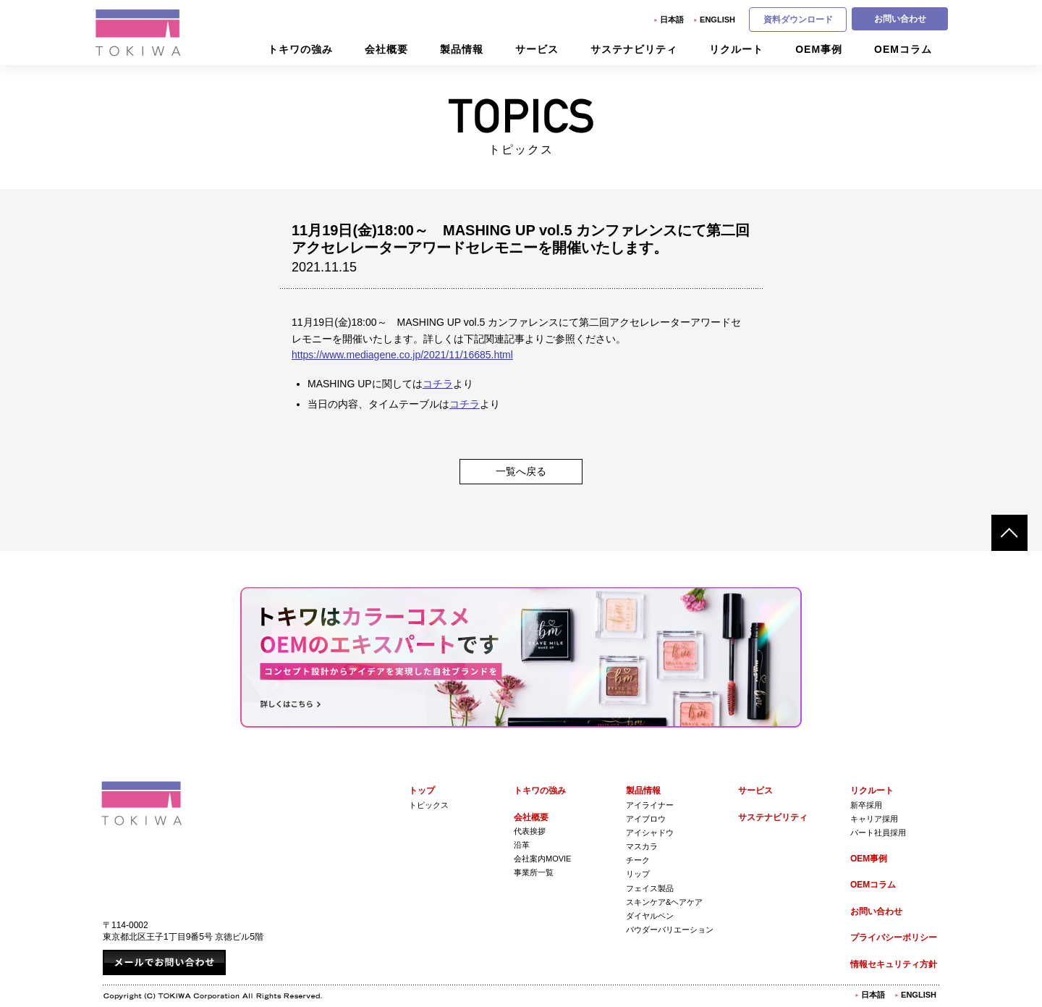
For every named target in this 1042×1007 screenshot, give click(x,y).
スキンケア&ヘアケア (664, 902)
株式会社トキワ (138, 32)
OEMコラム (873, 885)
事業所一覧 (534, 872)
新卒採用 (866, 805)
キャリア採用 (874, 818)
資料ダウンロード (798, 19)
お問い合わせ (900, 19)
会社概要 (531, 817)
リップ (638, 873)
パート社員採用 (878, 832)
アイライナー (650, 805)
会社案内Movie (542, 858)
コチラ (438, 383)
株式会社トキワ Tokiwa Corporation (141, 803)
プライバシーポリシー (893, 937)
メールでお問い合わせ (164, 962)
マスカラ (642, 846)
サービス (755, 790)
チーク (638, 860)
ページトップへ (1009, 533)
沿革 (522, 844)
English (717, 19)
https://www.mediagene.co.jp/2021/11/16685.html (402, 355)
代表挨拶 (530, 831)
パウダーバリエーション (669, 929)
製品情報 (643, 790)
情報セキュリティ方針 (893, 964)
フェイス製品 (650, 888)
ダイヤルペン (650, 915)
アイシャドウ (650, 832)
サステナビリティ (773, 817)
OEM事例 (868, 859)
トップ (422, 790)
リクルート (872, 790)
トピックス (429, 805)
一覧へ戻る (521, 471)
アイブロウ (646, 818)
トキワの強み (540, 790)
